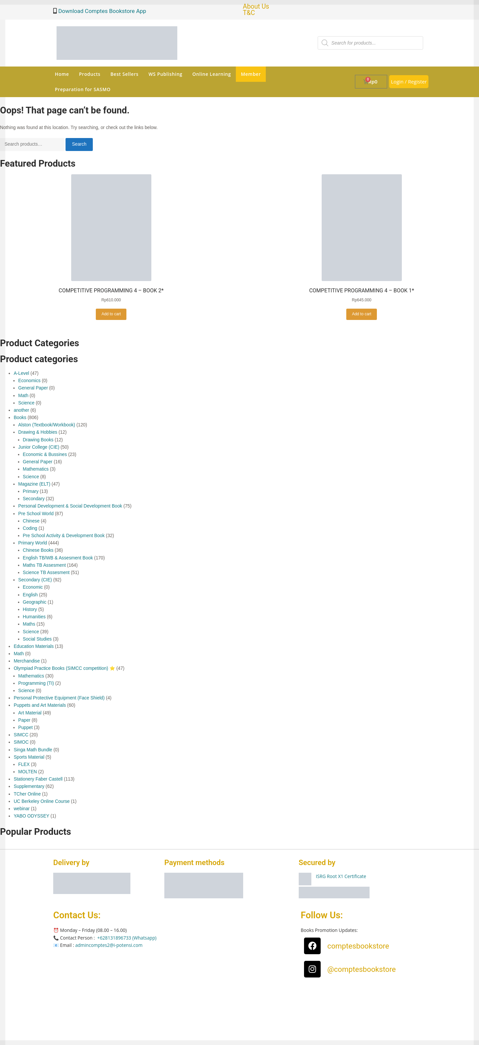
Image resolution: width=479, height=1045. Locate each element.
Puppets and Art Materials (40, 705)
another (21, 410)
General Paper (33, 387)
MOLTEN (27, 771)
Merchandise (27, 661)
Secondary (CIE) (35, 579)
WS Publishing (165, 74)
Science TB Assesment (46, 572)
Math (23, 395)
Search (79, 144)
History (30, 609)
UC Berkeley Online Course (42, 801)
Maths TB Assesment (44, 565)
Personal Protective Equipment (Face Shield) (59, 697)
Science (26, 402)
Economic (33, 587)
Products (89, 74)
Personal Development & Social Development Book (70, 506)
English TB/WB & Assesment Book (58, 557)
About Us (256, 6)
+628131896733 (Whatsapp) (126, 938)
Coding (30, 528)
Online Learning (211, 74)
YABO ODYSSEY (31, 816)
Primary (31, 491)
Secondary (34, 498)
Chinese (31, 521)
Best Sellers (124, 74)
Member (251, 74)
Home (62, 74)
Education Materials (34, 646)
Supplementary (29, 786)
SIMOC (21, 742)
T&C (249, 13)
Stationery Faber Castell (38, 779)
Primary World (32, 542)
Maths (29, 624)
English (30, 594)
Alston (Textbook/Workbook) (46, 424)
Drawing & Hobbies (37, 432)
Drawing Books (38, 439)
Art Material (30, 712)
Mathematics (36, 469)
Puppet (25, 727)
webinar (22, 808)
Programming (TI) (36, 683)
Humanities (34, 616)
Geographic (35, 602)
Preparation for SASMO (82, 89)
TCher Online (27, 794)
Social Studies (37, 639)
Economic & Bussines (45, 454)
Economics (29, 380)
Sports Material (29, 757)
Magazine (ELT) (34, 484)
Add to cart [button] (111, 314)
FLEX (24, 764)
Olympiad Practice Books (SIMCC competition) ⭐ (64, 668)
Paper (24, 720)
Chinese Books (38, 550)
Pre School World (36, 513)
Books (20, 417)
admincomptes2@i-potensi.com (108, 945)
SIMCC (21, 734)
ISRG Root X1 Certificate (341, 876)
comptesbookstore (358, 946)
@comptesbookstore (361, 969)
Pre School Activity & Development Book (64, 535)
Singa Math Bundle (33, 749)
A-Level (21, 373)
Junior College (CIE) (38, 447)
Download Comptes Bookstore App (101, 11)
